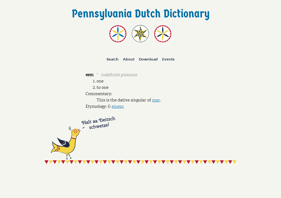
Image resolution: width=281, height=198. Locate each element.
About (128, 59)
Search (112, 59)
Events (168, 59)
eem (90, 75)
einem (118, 107)
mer (156, 100)
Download (148, 59)
